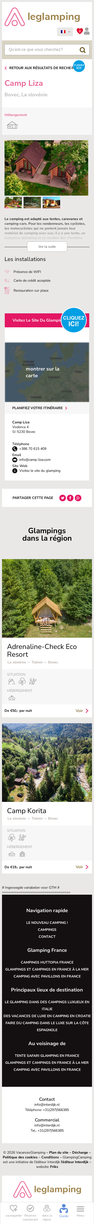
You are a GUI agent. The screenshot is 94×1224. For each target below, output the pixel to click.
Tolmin (37, 662)
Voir (82, 711)
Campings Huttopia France (47, 962)
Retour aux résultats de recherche (45, 68)
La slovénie (17, 662)
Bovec (53, 662)
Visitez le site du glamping (38, 320)
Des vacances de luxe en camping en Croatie (47, 1016)
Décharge (80, 1152)
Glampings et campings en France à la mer (47, 969)
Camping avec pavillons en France (47, 976)
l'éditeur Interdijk (74, 1162)
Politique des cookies (20, 1157)
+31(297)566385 (56, 1109)
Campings (47, 929)
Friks (54, 1166)
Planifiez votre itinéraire (37, 408)
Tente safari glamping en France (47, 1055)
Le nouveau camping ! (47, 922)
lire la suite (47, 246)
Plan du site (58, 1152)
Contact (47, 936)
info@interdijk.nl (47, 1104)
